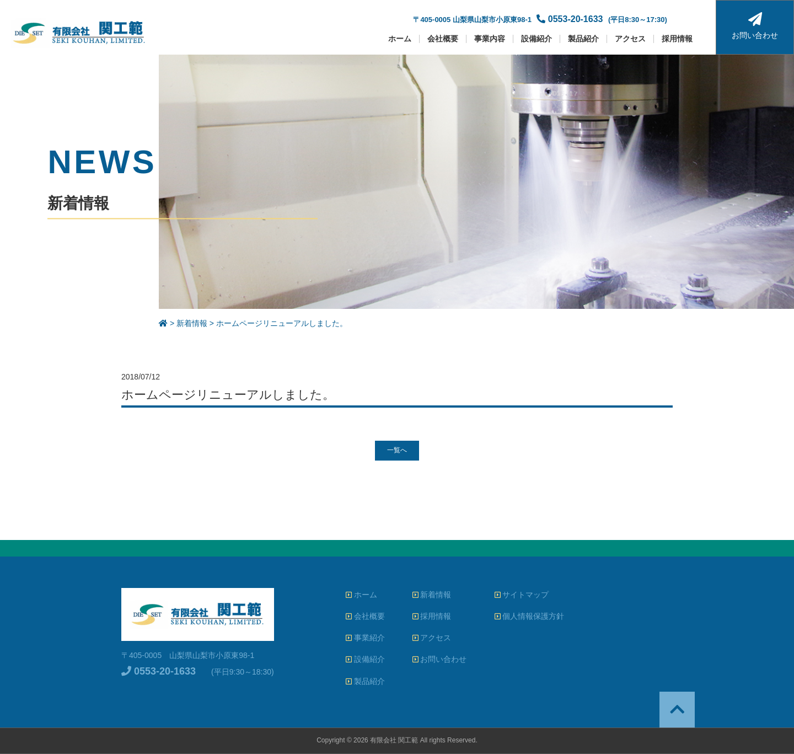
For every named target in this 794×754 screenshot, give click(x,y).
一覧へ (397, 450)
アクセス (630, 39)
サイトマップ (522, 594)
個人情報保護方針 (530, 616)
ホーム (399, 39)
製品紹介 (583, 39)
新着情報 (432, 594)
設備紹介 (536, 39)
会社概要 (442, 39)
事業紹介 (365, 637)
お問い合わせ (755, 26)
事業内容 (489, 39)
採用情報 (677, 39)
